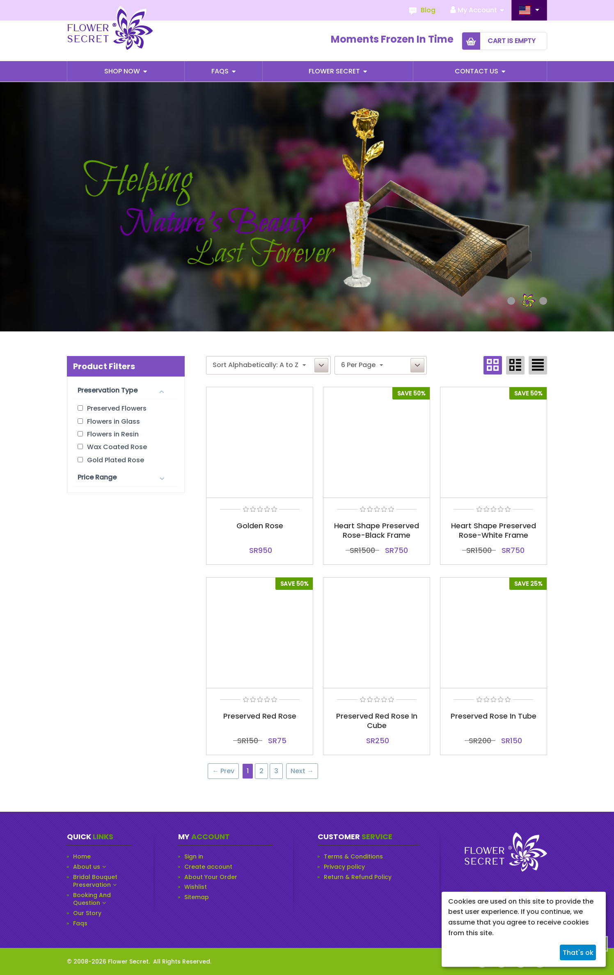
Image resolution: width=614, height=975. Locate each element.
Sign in (193, 857)
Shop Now (123, 71)
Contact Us (477, 71)
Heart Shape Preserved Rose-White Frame (493, 530)
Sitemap (196, 897)
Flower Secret (335, 71)
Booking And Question (92, 899)
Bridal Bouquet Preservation (95, 881)
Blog (428, 10)
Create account (208, 867)
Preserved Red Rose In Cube (376, 721)
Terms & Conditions (353, 857)
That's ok (578, 952)
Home (82, 857)
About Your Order (210, 877)
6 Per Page (362, 365)
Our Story (87, 913)
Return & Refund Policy (358, 877)
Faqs (220, 71)
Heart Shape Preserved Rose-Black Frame (376, 530)
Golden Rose (259, 525)
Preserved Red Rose (259, 716)
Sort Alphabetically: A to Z (259, 365)
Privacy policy (344, 867)
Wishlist (195, 887)
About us (86, 867)
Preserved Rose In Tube (493, 716)
